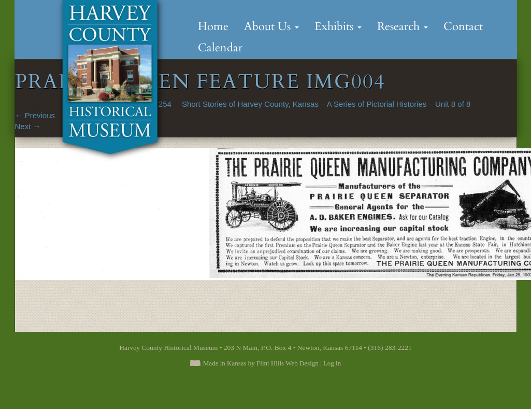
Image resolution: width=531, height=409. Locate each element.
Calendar (220, 47)
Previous (35, 115)
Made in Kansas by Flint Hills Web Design (261, 363)
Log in (332, 363)
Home (213, 26)
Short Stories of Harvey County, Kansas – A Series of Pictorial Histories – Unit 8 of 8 (326, 104)
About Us (271, 26)
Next (28, 126)
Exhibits (338, 26)
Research (402, 26)
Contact (463, 26)
